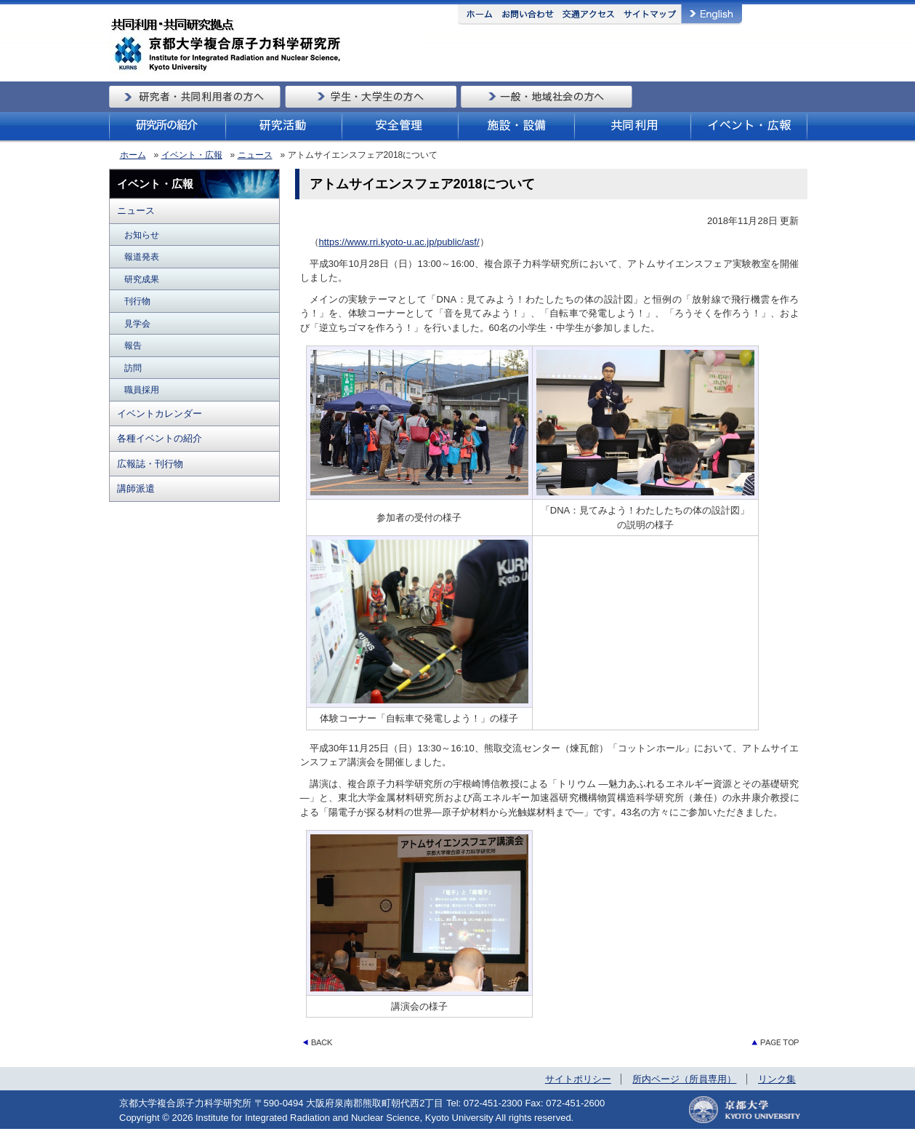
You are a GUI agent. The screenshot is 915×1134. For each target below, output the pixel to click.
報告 (133, 345)
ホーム (133, 155)
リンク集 (777, 1079)
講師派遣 (136, 488)
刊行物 (137, 301)
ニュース (255, 155)
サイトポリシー (578, 1079)
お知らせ (141, 234)
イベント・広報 (191, 155)
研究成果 (141, 279)
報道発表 (141, 256)
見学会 (137, 323)
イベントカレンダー (159, 413)
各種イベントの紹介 (159, 438)
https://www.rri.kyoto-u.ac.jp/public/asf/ (399, 241)
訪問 (133, 367)
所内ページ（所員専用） (684, 1079)
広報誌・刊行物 (150, 463)
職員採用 (141, 389)
